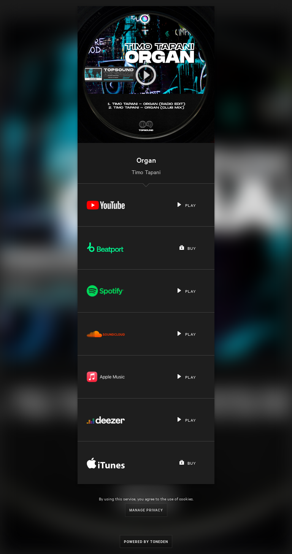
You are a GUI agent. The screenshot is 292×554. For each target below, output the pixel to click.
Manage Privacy (146, 510)
